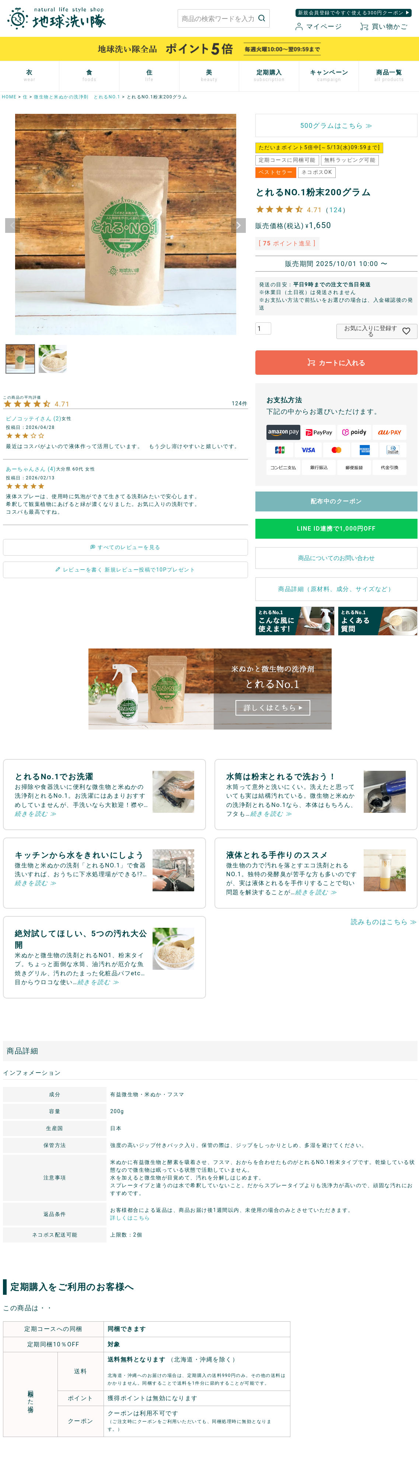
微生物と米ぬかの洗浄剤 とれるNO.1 (77, 96)
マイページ (319, 26)
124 (335, 210)
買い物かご (384, 26)
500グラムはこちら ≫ (336, 125)
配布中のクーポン (336, 501)
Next (238, 225)
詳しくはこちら (130, 1218)
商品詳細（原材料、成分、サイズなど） (336, 588)
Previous (12, 225)
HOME (9, 96)
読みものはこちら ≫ (384, 922)
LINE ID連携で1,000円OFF (336, 528)
